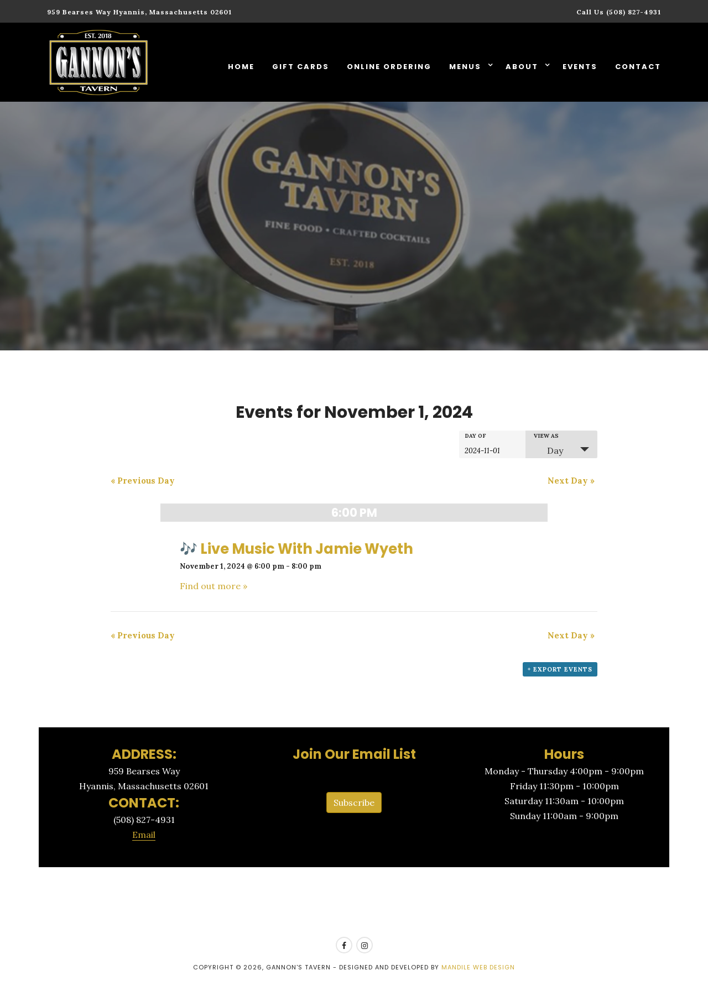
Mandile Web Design (478, 967)
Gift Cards (300, 66)
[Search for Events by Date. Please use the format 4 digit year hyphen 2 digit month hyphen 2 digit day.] (492, 449)
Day (548, 450)
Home (241, 66)
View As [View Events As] (546, 436)
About (523, 66)
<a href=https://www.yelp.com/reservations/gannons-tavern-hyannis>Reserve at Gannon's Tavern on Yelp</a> (354, 902)
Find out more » (213, 585)
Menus (466, 66)
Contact (638, 66)
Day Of (475, 436)
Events (580, 66)
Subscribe (354, 802)
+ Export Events (560, 669)
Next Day (571, 480)
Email (143, 834)
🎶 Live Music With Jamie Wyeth (296, 549)
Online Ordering (389, 66)
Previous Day (143, 480)
